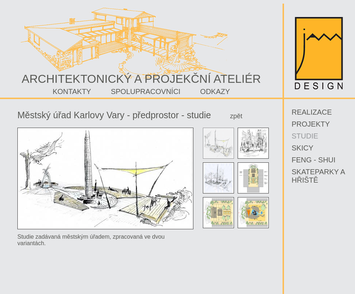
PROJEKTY (311, 124)
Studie (305, 136)
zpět (236, 116)
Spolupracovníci (145, 91)
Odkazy (215, 91)
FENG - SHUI (313, 160)
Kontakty (72, 91)
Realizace (312, 112)
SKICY (302, 148)
